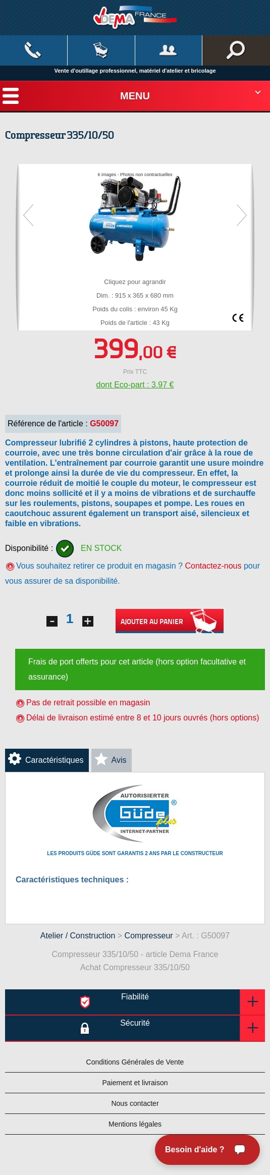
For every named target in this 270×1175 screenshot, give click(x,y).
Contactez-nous (213, 566)
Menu (135, 95)
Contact (33, 50)
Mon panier (101, 50)
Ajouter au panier (170, 621)
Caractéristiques (54, 760)
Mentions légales (135, 1124)
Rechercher (236, 50)
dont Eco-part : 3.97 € (135, 384)
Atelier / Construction (78, 935)
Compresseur (149, 935)
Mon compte (168, 50)
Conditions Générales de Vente (135, 1062)
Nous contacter (134, 1103)
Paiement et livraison (135, 1083)
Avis (119, 760)
